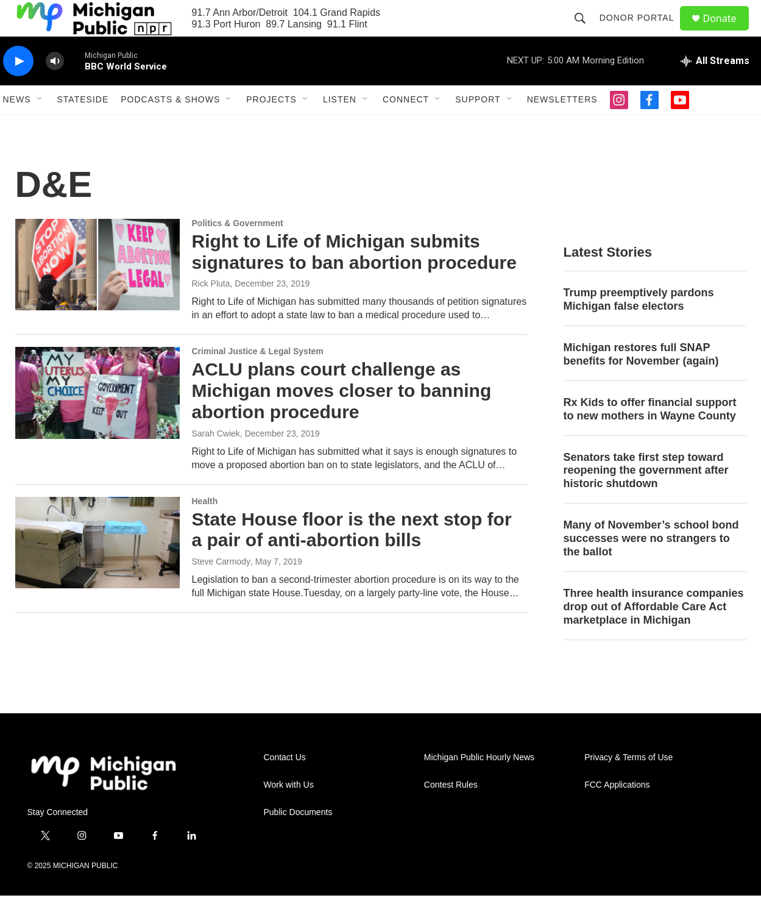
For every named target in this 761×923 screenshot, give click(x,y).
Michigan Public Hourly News (479, 784)
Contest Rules (451, 812)
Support (477, 127)
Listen (339, 127)
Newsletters (562, 127)
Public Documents (298, 839)
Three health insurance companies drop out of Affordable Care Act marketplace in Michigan (654, 634)
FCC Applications (617, 812)
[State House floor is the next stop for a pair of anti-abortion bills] (97, 570)
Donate (727, 32)
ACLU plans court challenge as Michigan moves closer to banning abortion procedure (342, 418)
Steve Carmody (221, 589)
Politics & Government (237, 250)
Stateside (83, 127)
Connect (406, 127)
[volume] (54, 88)
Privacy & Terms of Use (628, 784)
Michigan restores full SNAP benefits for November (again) (641, 381)
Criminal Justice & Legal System (258, 378)
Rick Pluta (211, 311)
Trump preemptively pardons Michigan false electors (639, 327)
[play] (18, 89)
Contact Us (285, 784)
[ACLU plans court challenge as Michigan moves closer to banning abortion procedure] (97, 420)
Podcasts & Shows (170, 127)
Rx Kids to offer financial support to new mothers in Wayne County (650, 436)
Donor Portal (642, 32)
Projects (271, 127)
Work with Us (289, 812)
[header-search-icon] (585, 31)
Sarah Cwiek (216, 461)
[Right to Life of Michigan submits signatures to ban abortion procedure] (97, 292)
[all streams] (715, 88)
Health (205, 528)
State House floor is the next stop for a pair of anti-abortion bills (352, 557)
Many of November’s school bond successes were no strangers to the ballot (651, 565)
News (17, 127)
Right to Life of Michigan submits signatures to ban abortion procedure (354, 279)
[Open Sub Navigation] (40, 127)
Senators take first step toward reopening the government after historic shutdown (646, 498)
